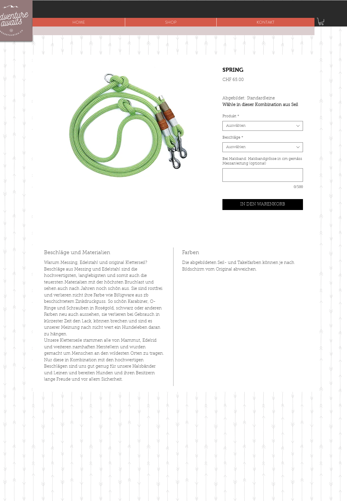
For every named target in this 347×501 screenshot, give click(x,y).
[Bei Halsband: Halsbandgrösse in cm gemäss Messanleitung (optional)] (263, 175)
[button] (170, 22)
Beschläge (232, 137)
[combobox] (262, 126)
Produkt (230, 116)
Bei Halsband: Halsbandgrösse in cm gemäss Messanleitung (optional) (262, 161)
